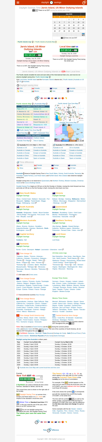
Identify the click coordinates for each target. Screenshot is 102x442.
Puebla (60, 305)
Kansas (38, 262)
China (54, 168)
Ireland (81, 281)
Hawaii (34, 260)
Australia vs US (22, 147)
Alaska (26, 256)
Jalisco (18, 311)
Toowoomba (56, 216)
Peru (18, 322)
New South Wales (52, 173)
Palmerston (56, 230)
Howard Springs (73, 226)
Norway (82, 285)
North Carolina (61, 258)
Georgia (28, 260)
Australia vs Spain (23, 158)
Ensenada (19, 309)
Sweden (60, 289)
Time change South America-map (32, 315)
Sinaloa (73, 307)
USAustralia (24, 81)
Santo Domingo (59, 336)
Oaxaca (69, 303)
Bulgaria (32, 283)
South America (38, 327)
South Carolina (58, 262)
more (34, 203)
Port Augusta (32, 214)
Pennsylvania (71, 260)
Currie (24, 249)
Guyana (36, 320)
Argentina (19, 318)
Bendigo (61, 199)
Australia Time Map (24, 140)
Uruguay (30, 322)
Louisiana (30, 264)
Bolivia (26, 318)
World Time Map (23, 133)
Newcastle (42, 199)
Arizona (32, 256)
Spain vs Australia (39, 158)
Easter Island (28, 329)
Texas (67, 264)
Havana (49, 333)
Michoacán (62, 301)
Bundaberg (63, 212)
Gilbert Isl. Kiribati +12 (24, 125)
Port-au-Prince (76, 333)
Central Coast (26, 199)
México (24, 311)
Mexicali (55, 301)
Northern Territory (58, 181)
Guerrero (36, 309)
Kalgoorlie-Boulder (22, 228)
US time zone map (59, 253)
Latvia (64, 283)
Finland (31, 289)
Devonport (30, 249)
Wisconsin (62, 269)
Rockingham (20, 230)
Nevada (19, 271)
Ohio (82, 258)
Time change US (26, 253)
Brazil (31, 318)
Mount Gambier (44, 212)
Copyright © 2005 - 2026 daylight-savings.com (51, 439)
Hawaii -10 (37, 119)
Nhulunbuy (75, 228)
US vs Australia (38, 147)
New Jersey (68, 256)
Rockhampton (63, 214)
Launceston (45, 249)
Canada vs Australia (40, 150)
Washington (62, 267)
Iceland (75, 281)
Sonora (79, 307)
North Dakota (72, 258)
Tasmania (78, 173)
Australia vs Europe (23, 153)
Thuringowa (73, 214)
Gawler (35, 212)
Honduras (55, 320)
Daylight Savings (22, 196)
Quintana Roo (76, 305)
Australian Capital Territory (24, 175)
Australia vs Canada (23, 150)
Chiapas (44, 303)
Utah (74, 264)
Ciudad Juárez (21, 307)
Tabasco (55, 309)
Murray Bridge (21, 214)
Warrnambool (81, 201)
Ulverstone (53, 249)
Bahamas (31, 333)
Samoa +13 (37, 109)
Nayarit (76, 301)
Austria (38, 281)
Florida (19, 260)
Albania (18, 281)
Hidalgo (42, 309)
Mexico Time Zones (59, 298)
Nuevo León (62, 303)
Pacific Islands (43, 77)
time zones (33, 274)
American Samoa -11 (40, 117)
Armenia (32, 281)
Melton (83, 199)
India (54, 411)
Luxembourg (56, 285)
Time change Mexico (27, 298)
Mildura (55, 201)
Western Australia (70, 181)
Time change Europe (27, 278)
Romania (63, 287)
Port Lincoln (41, 214)
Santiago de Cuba (59, 333)
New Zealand (28, 138)
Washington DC (72, 267)
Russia (69, 287)
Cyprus (18, 287)
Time (44, 430)
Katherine (55, 228)
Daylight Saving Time (23, 186)
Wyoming (70, 269)
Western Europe (64, 291)
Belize (54, 318)
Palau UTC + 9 (22, 109)
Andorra (25, 281)
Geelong (68, 199)
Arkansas (39, 256)
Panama (70, 320)
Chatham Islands (39, 138)
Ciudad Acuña (29, 305)
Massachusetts (21, 267)
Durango (42, 307)
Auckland (20, 138)
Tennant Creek (65, 230)
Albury (18, 199)
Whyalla (23, 216)
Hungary (68, 281)
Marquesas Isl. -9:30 (40, 125)
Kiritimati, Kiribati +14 (40, 111)
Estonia (24, 289)
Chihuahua (19, 305)
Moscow (76, 285)
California (19, 258)
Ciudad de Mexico (41, 305)
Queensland (45, 181)
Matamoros (31, 311)
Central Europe (37, 285)
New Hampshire (57, 256)
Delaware (43, 258)
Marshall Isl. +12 (22, 122)
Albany (18, 226)
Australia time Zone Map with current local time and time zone (38, 367)
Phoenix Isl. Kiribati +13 (24, 127)
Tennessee (56, 264)
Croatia (46, 285)
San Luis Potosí (64, 307)
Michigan (31, 267)
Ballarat (54, 199)
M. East (71, 168)
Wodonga (56, 203)
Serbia (75, 287)
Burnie (18, 249)
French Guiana (28, 320)
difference (55, 430)
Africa (21, 91)
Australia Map (51, 42)
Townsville (65, 216)
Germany (55, 281)
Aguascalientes (21, 301)
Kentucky (20, 264)
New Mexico (77, 256)
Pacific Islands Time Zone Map (29, 130)
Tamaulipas (62, 309)
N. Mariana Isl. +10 (23, 111)
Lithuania (80, 283)
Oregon (63, 260)
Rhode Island (81, 260)
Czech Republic (27, 287)
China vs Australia (39, 155)
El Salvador (70, 318)
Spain (54, 289)
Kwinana (32, 228)
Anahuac (30, 301)
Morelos (69, 301)
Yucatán (62, 311)
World (70, 91)
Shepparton (72, 201)
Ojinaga (76, 303)
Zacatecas (69, 311)
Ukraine (72, 289)
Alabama (20, 256)
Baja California (39, 301)
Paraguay (43, 320)
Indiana (24, 262)
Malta (63, 285)
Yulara (74, 230)
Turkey (66, 289)
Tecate (70, 309)
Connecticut (35, 258)
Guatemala (78, 318)
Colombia (42, 318)
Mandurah (40, 228)
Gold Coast (77, 212)
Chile (36, 318)
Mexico (35, 91)
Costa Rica (61, 318)
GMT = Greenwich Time (41, 133)
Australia (71, 88)
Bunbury (31, 226)
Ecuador (19, 320)
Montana (34, 269)
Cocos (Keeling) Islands (32, 183)
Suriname (24, 322)
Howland (36, 114)
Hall (25, 240)
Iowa (33, 262)
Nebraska (42, 269)
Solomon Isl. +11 (22, 119)
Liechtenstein (72, 283)
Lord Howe (23, 79)
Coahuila (30, 307)
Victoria (60, 173)
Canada (36, 88)
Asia (52, 91)
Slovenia (81, 287)
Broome (24, 226)
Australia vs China (23, 155)
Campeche (30, 303)
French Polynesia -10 (40, 122)
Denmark (37, 287)
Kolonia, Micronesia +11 (25, 117)
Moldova (69, 285)
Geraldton (38, 226)
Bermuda (38, 333)
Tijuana (75, 309)
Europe (53, 88)
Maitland (34, 199)
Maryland (43, 264)
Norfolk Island (32, 79)
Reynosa (55, 307)
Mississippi (19, 269)
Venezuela (38, 322)
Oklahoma (55, 260)
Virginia (54, 267)
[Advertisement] (33, 25)
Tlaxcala (82, 309)
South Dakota (69, 262)
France (37, 289)
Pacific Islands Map (25, 104)
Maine (37, 264)
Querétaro (67, 305)
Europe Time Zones (60, 278)
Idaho (40, 260)
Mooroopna (63, 201)
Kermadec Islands (48, 79)
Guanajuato (28, 309)
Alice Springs (56, 226)
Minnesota (41, 267)
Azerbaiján (45, 281)
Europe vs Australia (40, 153)
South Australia (69, 173)
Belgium (26, 283)
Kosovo (58, 283)
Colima (36, 307)
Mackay (54, 214)
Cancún (37, 303)
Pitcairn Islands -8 (39, 127)
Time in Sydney (39, 140)
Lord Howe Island (40, 175)
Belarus (19, 283)
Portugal (56, 287)
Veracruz (55, 311)
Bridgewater (27, 212)
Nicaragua (63, 320)
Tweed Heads (35, 201)
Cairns (70, 212)
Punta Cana (49, 336)
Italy (53, 283)
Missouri (27, 269)
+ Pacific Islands (39, 42)
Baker (43, 114)
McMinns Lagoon (65, 228)
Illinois (18, 262)
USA (20, 88)
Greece (62, 281)
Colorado (27, 258)
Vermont (80, 264)
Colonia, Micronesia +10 (25, 114)
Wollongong (26, 203)
